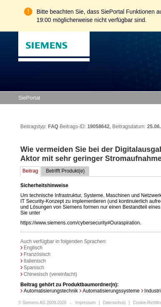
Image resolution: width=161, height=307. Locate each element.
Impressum (85, 302)
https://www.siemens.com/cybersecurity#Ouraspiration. (80, 203)
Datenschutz (114, 302)
